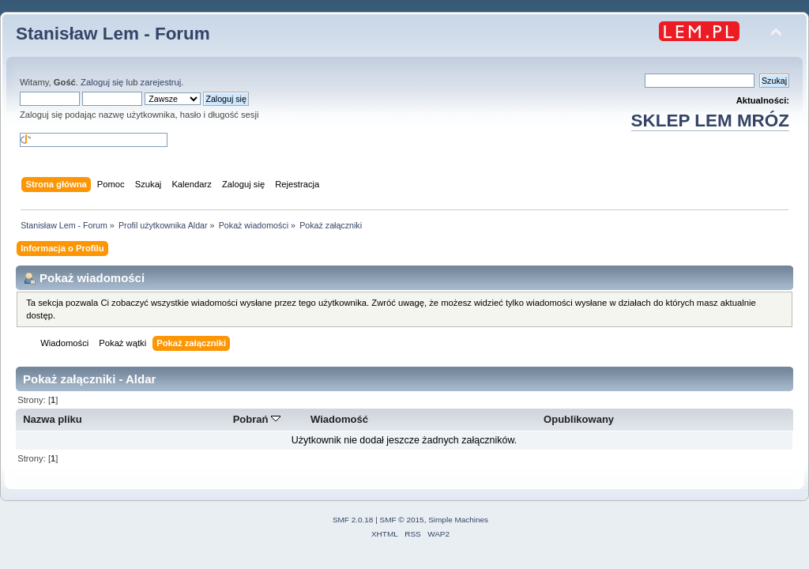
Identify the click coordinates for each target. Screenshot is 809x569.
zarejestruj (161, 82)
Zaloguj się (102, 82)
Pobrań (257, 419)
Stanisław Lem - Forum (113, 33)
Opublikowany (579, 419)
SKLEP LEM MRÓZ (710, 120)
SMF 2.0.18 (353, 519)
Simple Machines (458, 519)
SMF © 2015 (402, 519)
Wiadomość (339, 419)
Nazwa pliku (52, 419)
